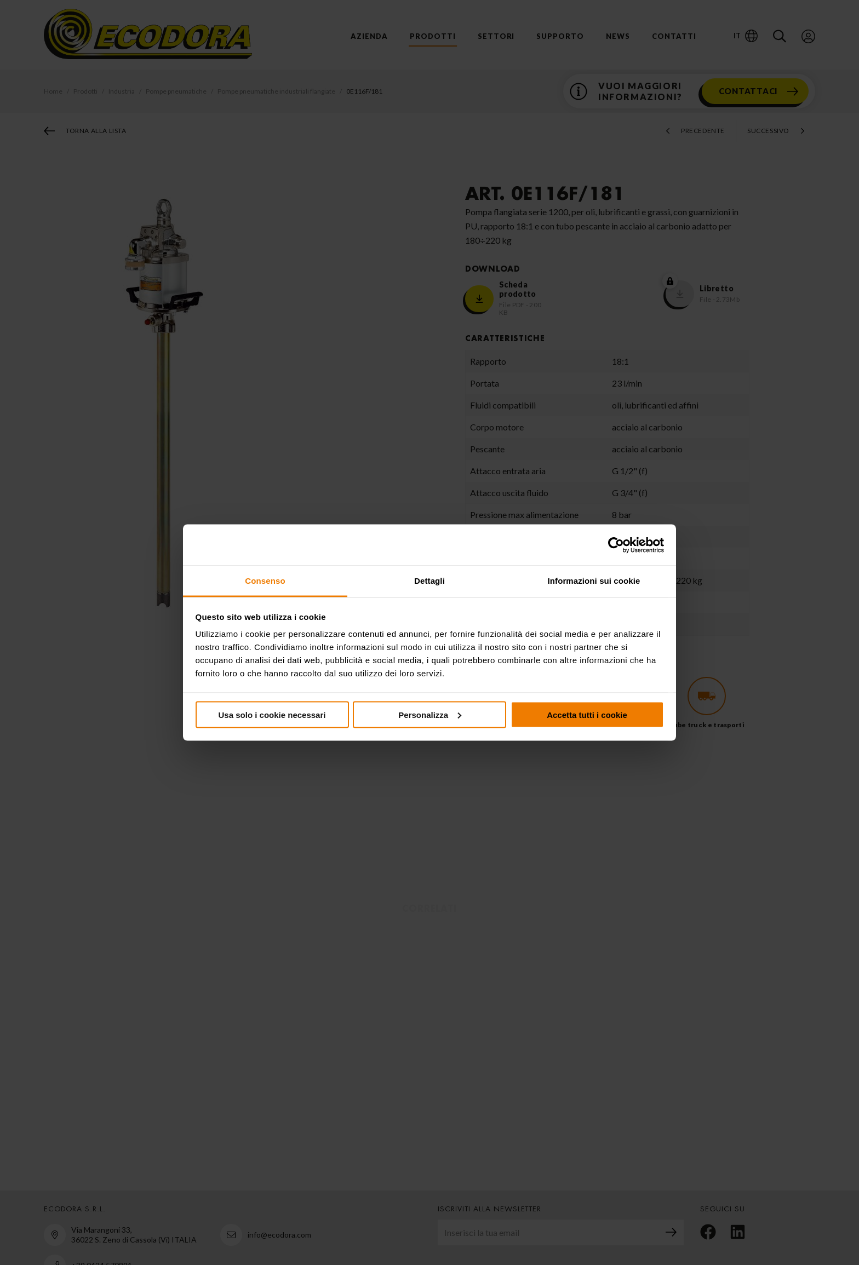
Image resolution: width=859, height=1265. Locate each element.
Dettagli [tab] (429, 580)
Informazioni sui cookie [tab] (594, 580)
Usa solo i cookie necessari (272, 714)
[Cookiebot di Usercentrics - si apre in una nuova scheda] (616, 545)
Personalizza (429, 714)
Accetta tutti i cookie (587, 714)
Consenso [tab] (265, 580)
